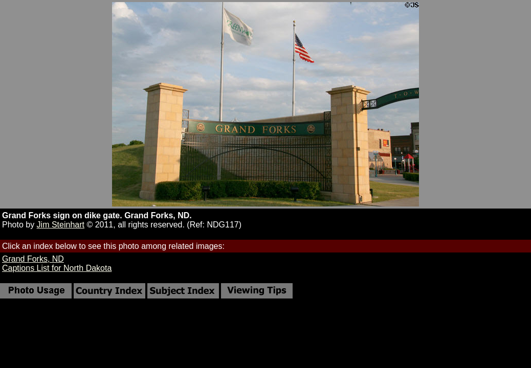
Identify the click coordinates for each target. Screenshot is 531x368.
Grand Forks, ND (33, 259)
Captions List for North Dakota (57, 268)
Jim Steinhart (60, 224)
